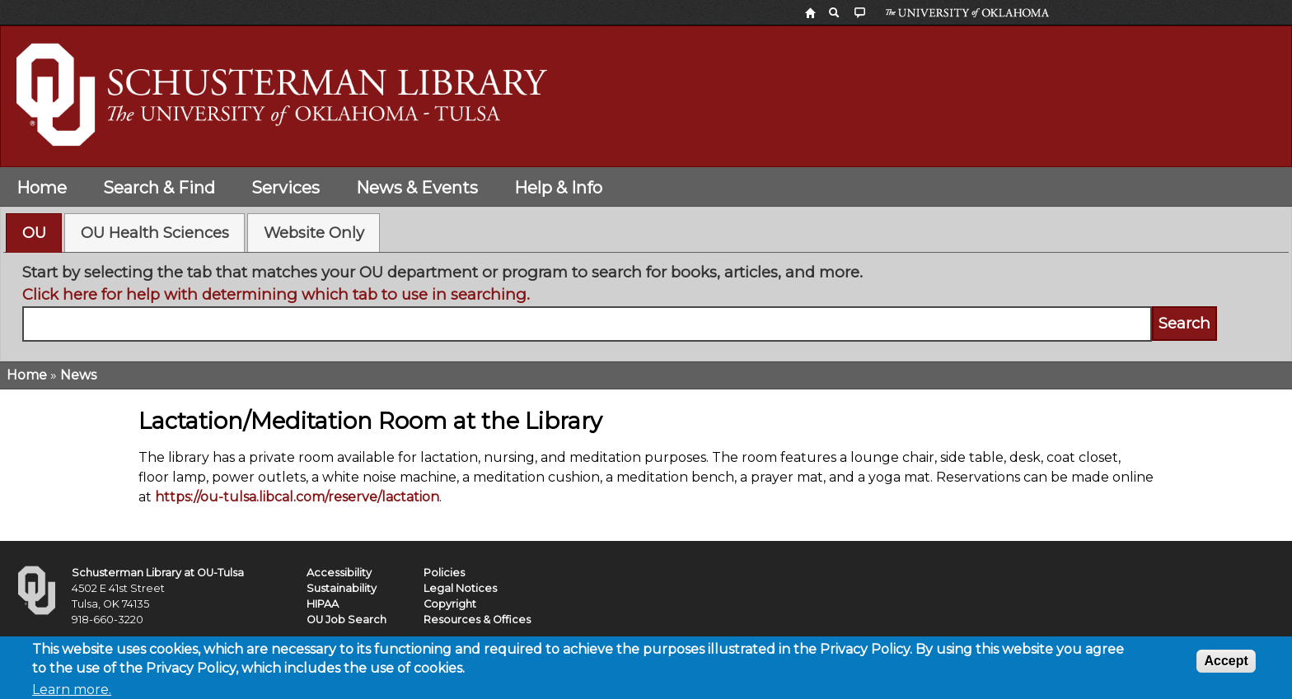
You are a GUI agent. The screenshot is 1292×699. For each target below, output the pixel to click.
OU (34, 232)
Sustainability (342, 588)
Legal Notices (460, 588)
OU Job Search (346, 619)
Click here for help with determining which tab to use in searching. (276, 294)
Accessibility (339, 572)
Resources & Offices (477, 619)
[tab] (34, 233)
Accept (1226, 665)
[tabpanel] (646, 301)
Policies (444, 572)
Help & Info (558, 188)
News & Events (417, 188)
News (78, 375)
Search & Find (159, 188)
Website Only (314, 232)
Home (41, 188)
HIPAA (323, 604)
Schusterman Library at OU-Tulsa (158, 572)
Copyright (450, 604)
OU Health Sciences (155, 232)
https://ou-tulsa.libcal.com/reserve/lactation (297, 497)
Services (285, 188)
